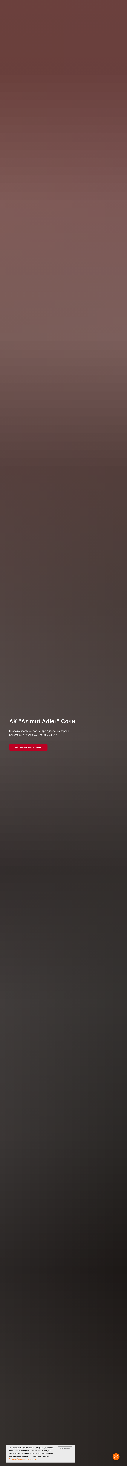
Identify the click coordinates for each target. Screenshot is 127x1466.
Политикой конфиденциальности (23, 1459)
